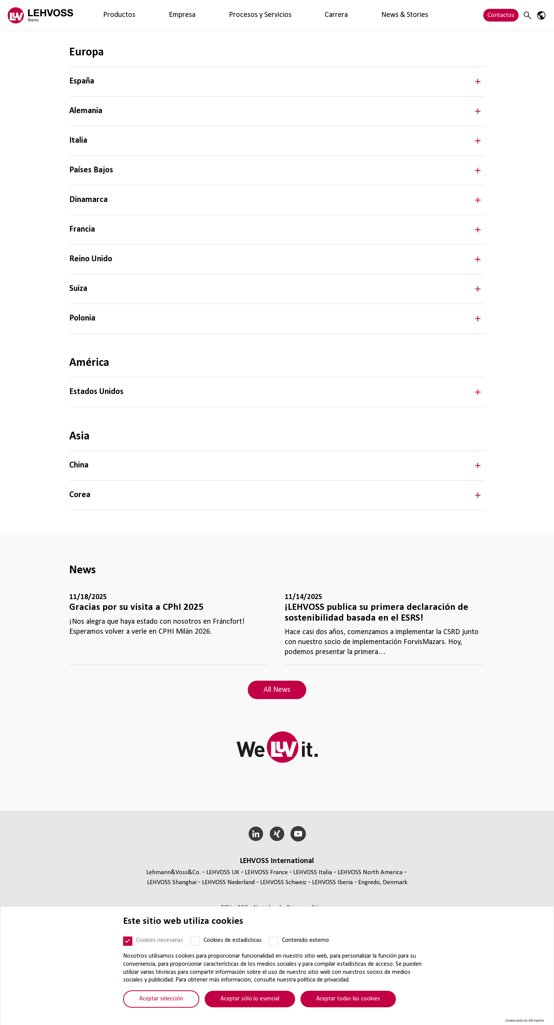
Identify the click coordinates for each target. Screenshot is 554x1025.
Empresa (137, 15)
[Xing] (277, 833)
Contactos (500, 15)
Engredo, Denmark (382, 882)
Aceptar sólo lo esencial (249, 999)
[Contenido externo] (273, 941)
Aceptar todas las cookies (348, 999)
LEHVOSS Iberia (332, 882)
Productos (104, 15)
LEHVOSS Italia (312, 872)
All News (277, 690)
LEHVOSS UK (222, 872)
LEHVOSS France (266, 872)
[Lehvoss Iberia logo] (40, 15)
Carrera (229, 15)
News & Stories (268, 15)
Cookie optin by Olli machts (524, 1020)
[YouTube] (298, 833)
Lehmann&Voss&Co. (173, 872)
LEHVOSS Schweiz (283, 882)
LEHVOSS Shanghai (172, 882)
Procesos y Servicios (184, 15)
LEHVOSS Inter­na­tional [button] (277, 861)
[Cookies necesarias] (127, 941)
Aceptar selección (161, 999)
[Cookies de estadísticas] (195, 941)
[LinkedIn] (256, 833)
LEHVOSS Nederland (228, 882)
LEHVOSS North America (369, 872)
